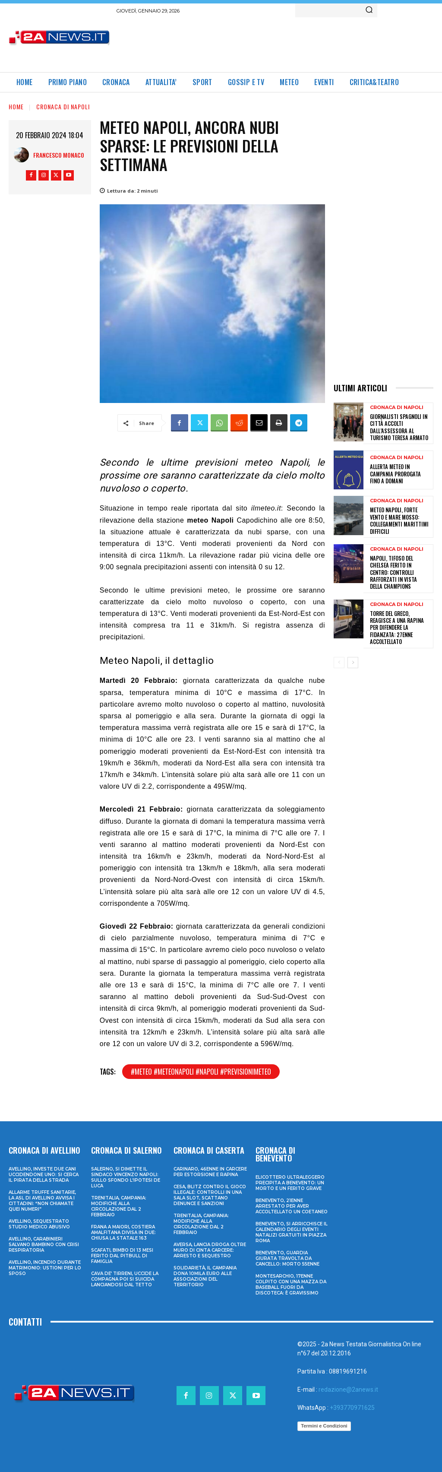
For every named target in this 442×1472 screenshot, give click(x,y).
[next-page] (352, 644)
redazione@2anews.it (348, 1389)
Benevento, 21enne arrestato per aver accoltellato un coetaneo (292, 1205)
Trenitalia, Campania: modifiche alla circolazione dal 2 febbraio (118, 1206)
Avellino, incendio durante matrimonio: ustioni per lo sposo (45, 1267)
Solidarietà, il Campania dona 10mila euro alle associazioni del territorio (205, 1276)
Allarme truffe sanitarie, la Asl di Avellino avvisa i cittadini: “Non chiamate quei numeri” (42, 1201)
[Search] (369, 10)
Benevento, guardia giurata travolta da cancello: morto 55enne (287, 1258)
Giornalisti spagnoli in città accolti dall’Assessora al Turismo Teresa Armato (398, 427)
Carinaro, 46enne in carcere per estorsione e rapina (210, 1171)
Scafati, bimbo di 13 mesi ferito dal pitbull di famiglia (122, 1255)
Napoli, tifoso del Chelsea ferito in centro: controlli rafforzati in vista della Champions (399, 566)
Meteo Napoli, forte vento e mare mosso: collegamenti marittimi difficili (397, 519)
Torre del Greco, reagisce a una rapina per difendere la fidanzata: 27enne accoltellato (400, 612)
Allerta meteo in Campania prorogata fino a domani (400, 473)
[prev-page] (339, 644)
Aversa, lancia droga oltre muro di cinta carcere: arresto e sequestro (210, 1250)
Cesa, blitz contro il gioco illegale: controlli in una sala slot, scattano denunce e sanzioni (210, 1195)
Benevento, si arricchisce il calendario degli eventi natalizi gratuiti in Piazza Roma (292, 1232)
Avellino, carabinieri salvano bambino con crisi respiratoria (44, 1244)
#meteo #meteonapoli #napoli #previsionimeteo (201, 1071)
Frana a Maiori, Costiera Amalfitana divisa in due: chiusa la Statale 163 (123, 1232)
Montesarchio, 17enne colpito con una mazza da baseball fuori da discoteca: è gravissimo (291, 1284)
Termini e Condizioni (324, 1425)
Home (16, 106)
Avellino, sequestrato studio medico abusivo (39, 1224)
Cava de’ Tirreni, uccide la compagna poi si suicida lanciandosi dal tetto (124, 1279)
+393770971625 (352, 1407)
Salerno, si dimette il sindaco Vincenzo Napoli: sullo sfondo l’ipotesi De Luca (125, 1177)
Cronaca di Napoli (63, 106)
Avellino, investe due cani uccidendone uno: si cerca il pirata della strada (44, 1174)
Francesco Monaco (58, 154)
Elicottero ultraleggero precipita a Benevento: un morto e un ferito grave (290, 1182)
